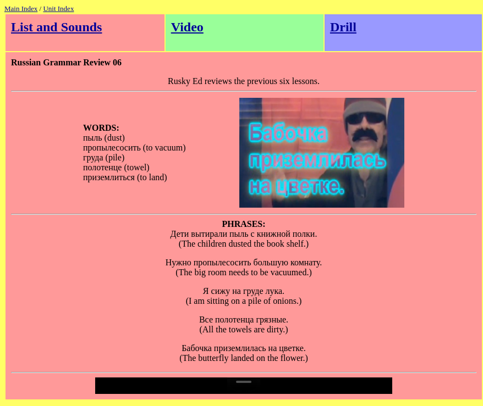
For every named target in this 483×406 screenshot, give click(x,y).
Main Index (20, 8)
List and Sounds (56, 27)
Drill (343, 27)
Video (187, 27)
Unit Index (58, 8)
